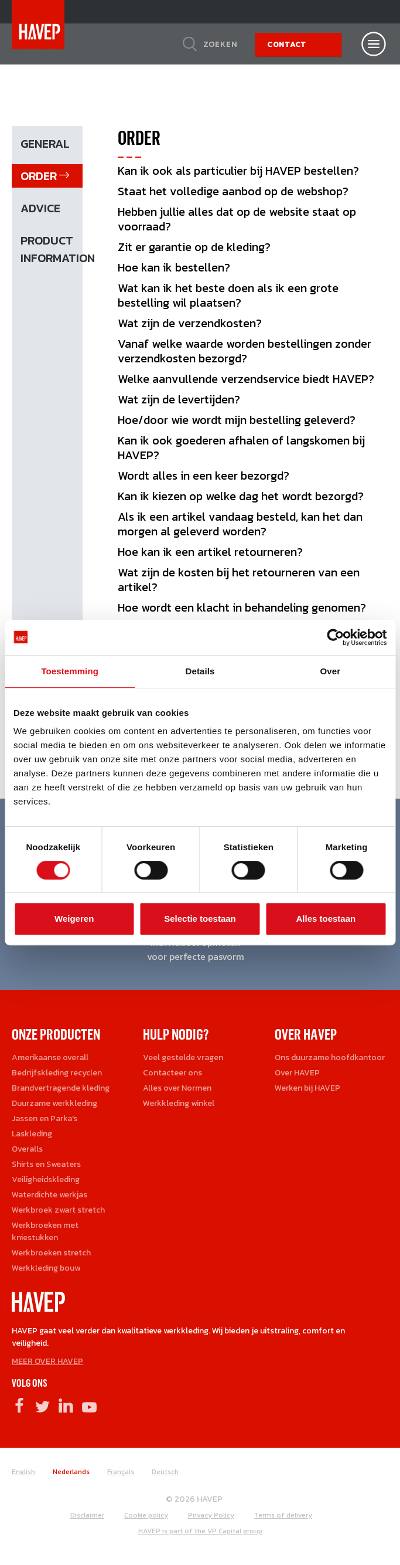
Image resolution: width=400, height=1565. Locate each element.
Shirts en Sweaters (46, 1164)
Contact (286, 44)
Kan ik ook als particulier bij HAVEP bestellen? (238, 170)
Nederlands (71, 1471)
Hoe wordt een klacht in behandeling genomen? (242, 607)
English (23, 1471)
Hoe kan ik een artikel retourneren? (210, 552)
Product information (51, 249)
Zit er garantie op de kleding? (194, 247)
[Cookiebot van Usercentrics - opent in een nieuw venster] (335, 637)
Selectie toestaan (200, 919)
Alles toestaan (325, 919)
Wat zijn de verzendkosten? (190, 323)
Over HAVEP (297, 1073)
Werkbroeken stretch (51, 1253)
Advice (40, 208)
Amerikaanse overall (50, 1057)
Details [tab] (200, 671)
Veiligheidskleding (46, 1179)
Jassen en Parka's (44, 1118)
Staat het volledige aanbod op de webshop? (233, 191)
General (45, 143)
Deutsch (165, 1471)
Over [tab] (330, 671)
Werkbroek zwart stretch (58, 1210)
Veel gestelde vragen (183, 1057)
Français (120, 1471)
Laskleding (32, 1134)
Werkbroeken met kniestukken (45, 1231)
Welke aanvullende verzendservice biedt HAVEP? (246, 379)
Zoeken (220, 44)
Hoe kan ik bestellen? (174, 267)
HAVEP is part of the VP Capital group (200, 1531)
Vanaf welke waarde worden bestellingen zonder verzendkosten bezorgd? (244, 351)
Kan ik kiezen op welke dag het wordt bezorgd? (241, 496)
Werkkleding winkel (178, 1103)
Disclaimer (87, 1515)
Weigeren (74, 919)
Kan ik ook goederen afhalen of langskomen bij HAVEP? (241, 448)
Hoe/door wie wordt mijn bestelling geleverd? (236, 420)
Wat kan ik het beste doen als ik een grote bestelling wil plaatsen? (228, 295)
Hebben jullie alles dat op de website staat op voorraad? (237, 219)
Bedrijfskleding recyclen (57, 1073)
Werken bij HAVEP (307, 1088)
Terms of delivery (283, 1515)
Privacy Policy (211, 1515)
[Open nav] (373, 44)
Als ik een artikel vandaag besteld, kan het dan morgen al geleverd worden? (240, 524)
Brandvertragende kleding (61, 1088)
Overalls (27, 1149)
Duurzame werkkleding (54, 1103)
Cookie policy (146, 1515)
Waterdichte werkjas (49, 1195)
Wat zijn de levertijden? (179, 399)
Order (38, 176)
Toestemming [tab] (69, 671)
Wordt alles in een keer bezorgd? (203, 475)
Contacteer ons (172, 1073)
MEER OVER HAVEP (47, 1361)
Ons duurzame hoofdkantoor (330, 1057)
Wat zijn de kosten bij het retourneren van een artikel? (239, 579)
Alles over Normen (177, 1088)
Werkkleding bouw (46, 1268)
